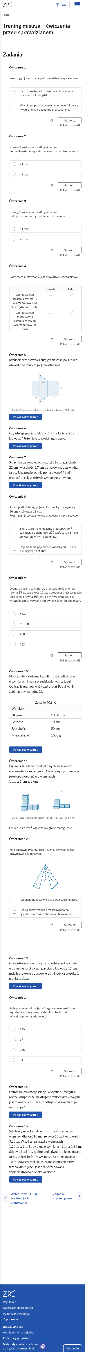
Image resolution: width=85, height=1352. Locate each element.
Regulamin (9, 1302)
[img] (45, 389)
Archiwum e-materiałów (18, 1332)
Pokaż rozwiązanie (25, 416)
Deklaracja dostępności (18, 1307)
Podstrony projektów (16, 1338)
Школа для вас (13, 1326)
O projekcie (10, 1319)
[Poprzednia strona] (26, 1198)
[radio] (46, 164)
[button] (57, 4)
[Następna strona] (66, 1196)
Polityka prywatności (16, 1313)
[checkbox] (46, 93)
